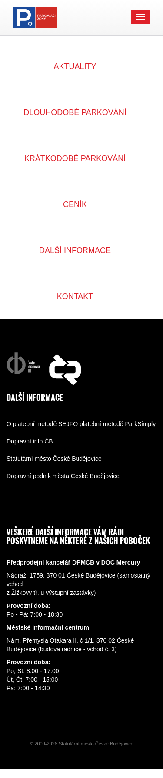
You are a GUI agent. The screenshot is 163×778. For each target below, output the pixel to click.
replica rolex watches (85, 773)
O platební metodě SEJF (40, 423)
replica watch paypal (27, 773)
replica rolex (131, 773)
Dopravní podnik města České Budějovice (63, 476)
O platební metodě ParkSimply (114, 423)
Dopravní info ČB (30, 441)
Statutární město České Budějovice (54, 458)
